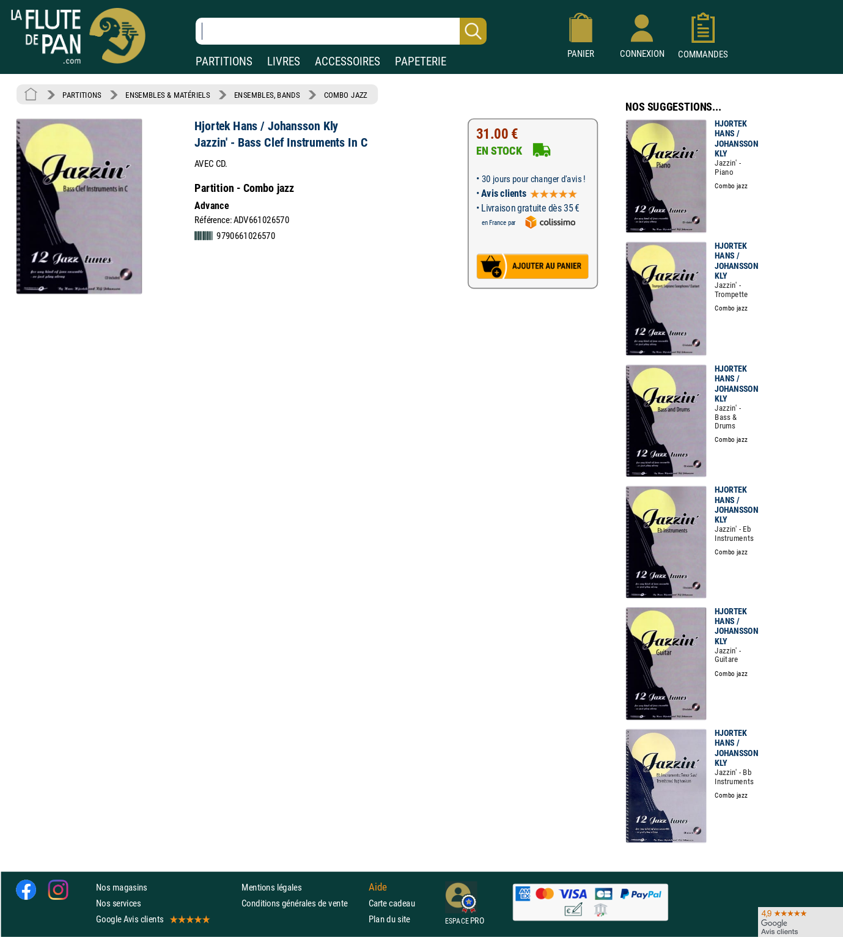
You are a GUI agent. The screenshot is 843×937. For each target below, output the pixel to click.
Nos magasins (121, 887)
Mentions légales (271, 887)
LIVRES (283, 61)
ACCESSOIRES (347, 61)
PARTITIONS (224, 61)
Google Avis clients (152, 919)
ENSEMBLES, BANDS (267, 95)
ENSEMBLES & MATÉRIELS (167, 95)
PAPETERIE (420, 61)
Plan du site (389, 919)
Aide (378, 887)
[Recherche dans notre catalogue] (341, 31)
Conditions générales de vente (302, 903)
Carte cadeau (392, 903)
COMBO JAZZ (345, 95)
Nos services (118, 903)
